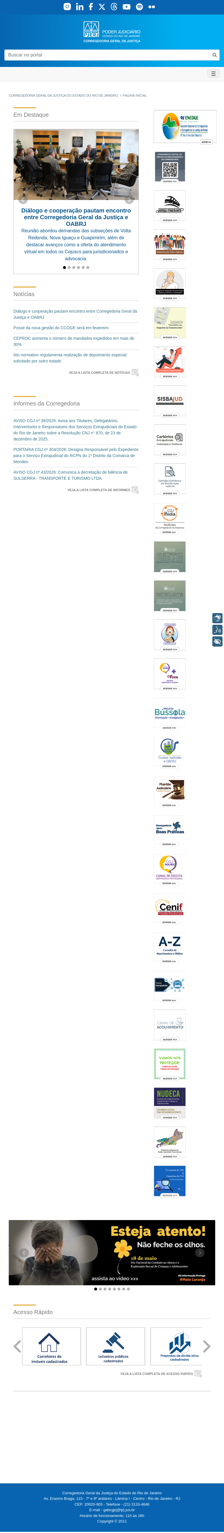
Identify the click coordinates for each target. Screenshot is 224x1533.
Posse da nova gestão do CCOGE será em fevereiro (60, 327)
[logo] (112, 31)
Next (207, 1346)
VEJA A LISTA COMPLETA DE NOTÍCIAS (99, 372)
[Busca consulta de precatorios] (214, 55)
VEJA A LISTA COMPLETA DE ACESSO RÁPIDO (156, 1374)
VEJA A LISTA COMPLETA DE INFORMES (98, 490)
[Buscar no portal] (107, 55)
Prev (17, 1346)
